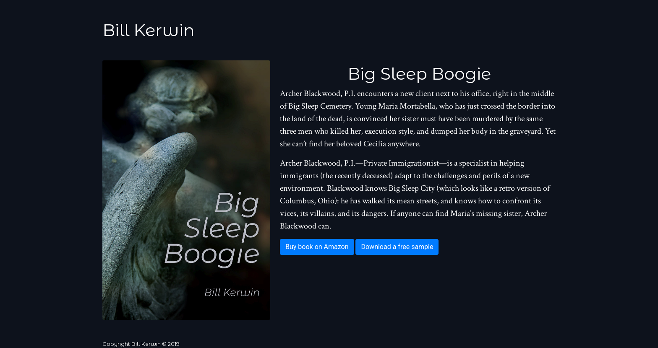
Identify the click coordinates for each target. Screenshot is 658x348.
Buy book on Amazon (317, 247)
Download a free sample (397, 247)
